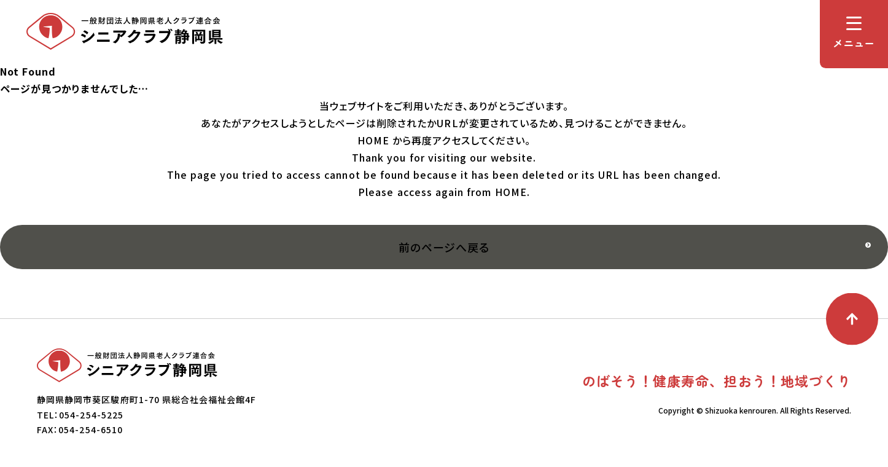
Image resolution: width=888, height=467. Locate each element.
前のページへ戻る (444, 247)
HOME (373, 140)
